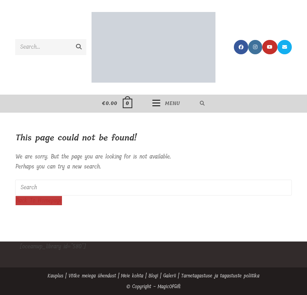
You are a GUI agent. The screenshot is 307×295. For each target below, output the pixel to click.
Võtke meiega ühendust (92, 276)
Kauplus (56, 276)
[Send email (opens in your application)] (284, 47)
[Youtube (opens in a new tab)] (269, 47)
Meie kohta (132, 276)
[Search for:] (202, 103)
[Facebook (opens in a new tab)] (241, 47)
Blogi (153, 276)
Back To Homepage (39, 200)
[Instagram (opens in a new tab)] (255, 47)
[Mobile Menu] (166, 103)
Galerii (169, 276)
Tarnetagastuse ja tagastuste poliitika (220, 276)
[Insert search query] (153, 188)
